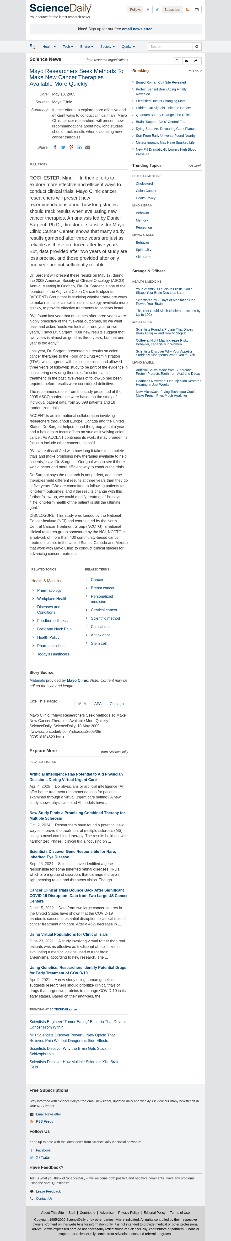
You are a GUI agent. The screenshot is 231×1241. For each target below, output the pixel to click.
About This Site (52, 1213)
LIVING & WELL (143, 235)
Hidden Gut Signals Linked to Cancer (163, 108)
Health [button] (49, 46)
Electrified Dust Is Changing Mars (161, 101)
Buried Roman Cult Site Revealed (161, 82)
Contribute (87, 1213)
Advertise (106, 1213)
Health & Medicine (47, 581)
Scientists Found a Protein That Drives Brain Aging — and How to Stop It (164, 331)
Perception (144, 227)
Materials (37, 680)
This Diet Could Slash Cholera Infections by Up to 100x (168, 312)
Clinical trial (101, 627)
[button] (178, 60)
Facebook (43, 1150)
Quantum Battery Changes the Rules (163, 115)
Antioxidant (100, 635)
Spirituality (143, 250)
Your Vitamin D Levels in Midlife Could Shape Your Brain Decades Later (164, 291)
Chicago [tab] (117, 704)
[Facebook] (55, 147)
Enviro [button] (86, 46)
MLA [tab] (82, 704)
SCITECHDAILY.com (63, 1009)
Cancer (97, 580)
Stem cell (99, 643)
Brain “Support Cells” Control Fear (161, 122)
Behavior (142, 213)
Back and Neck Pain (54, 629)
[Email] (88, 147)
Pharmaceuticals (51, 646)
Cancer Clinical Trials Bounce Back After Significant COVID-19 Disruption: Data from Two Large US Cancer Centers (79, 895)
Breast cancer (103, 588)
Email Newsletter (48, 1114)
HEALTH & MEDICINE (146, 176)
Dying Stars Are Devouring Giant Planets (166, 129)
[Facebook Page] (148, 9)
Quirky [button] (128, 46)
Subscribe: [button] (172, 9)
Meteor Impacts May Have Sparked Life (165, 142)
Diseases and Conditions (48, 609)
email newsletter (137, 29)
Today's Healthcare (53, 654)
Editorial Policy (155, 1213)
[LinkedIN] (79, 147)
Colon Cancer (146, 191)
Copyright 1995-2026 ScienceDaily (60, 1219)
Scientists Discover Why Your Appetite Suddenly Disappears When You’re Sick (165, 353)
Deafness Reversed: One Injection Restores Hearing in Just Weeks (168, 382)
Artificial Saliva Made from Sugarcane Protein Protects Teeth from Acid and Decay (168, 371)
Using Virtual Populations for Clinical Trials (69, 934)
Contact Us (44, 1198)
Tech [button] (68, 46)
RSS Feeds (44, 1121)
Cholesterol (144, 183)
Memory (142, 220)
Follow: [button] (135, 9)
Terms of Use (180, 1213)
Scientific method (105, 618)
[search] (197, 46)
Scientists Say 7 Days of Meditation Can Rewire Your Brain (165, 302)
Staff (71, 1213)
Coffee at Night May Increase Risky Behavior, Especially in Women (162, 342)
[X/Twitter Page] (157, 9)
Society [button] (107, 46)
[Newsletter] (197, 9)
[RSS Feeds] (187, 9)
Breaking (140, 71)
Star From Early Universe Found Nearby (166, 135)
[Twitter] (63, 147)
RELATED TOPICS (44, 569)
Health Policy (48, 637)
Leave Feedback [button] (48, 1191)
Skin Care (143, 257)
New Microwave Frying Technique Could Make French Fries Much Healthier (166, 393)
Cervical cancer (104, 610)
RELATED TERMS (97, 569)
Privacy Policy (128, 1213)
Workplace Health (52, 599)
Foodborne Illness (52, 621)
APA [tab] (98, 704)
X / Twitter (43, 1157)
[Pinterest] (71, 147)
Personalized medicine (102, 599)
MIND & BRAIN (142, 205)
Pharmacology (49, 590)
